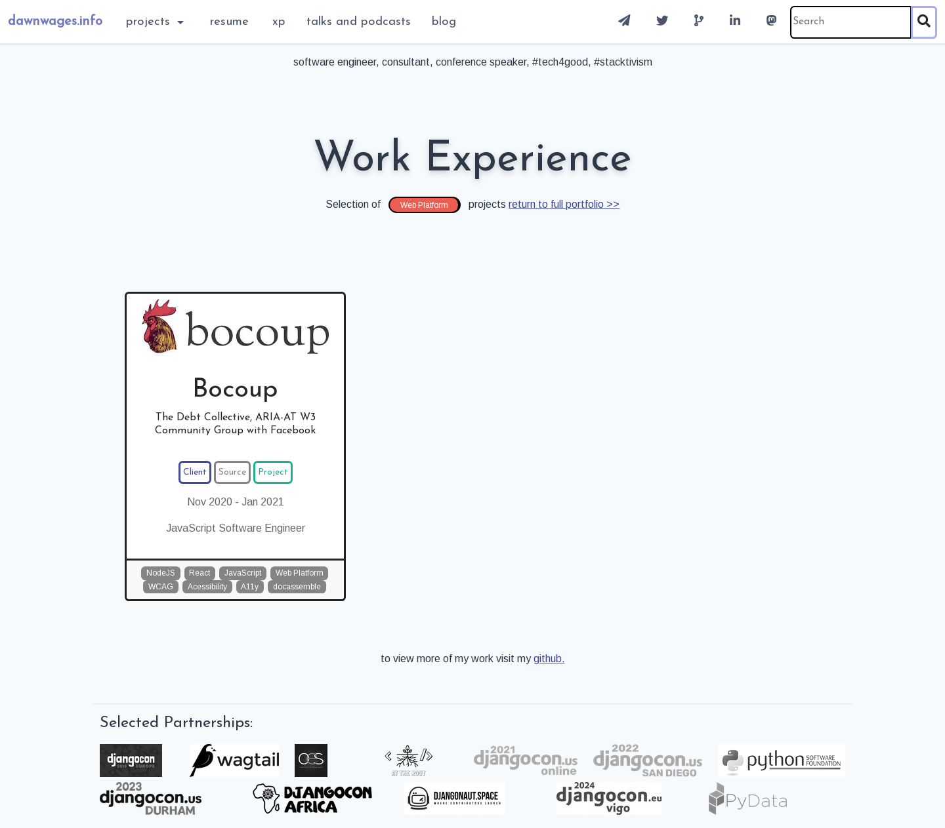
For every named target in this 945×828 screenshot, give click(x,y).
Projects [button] (150, 22)
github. (549, 658)
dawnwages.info (55, 21)
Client (195, 472)
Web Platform (300, 573)
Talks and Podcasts (358, 22)
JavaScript (242, 573)
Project (273, 472)
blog (444, 22)
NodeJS (160, 573)
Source (232, 472)
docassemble (297, 586)
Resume (229, 22)
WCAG (160, 586)
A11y (250, 586)
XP (278, 22)
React (199, 573)
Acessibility (207, 586)
